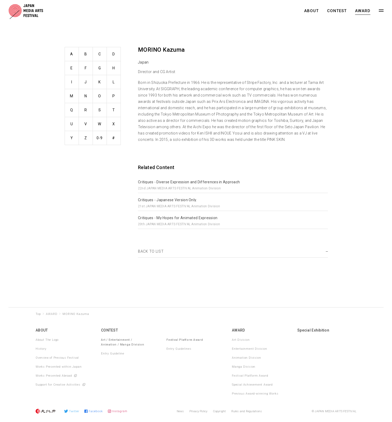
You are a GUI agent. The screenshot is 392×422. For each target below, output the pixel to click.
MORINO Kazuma (76, 314)
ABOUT (311, 10)
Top (38, 314)
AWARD (362, 10)
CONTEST (337, 10)
